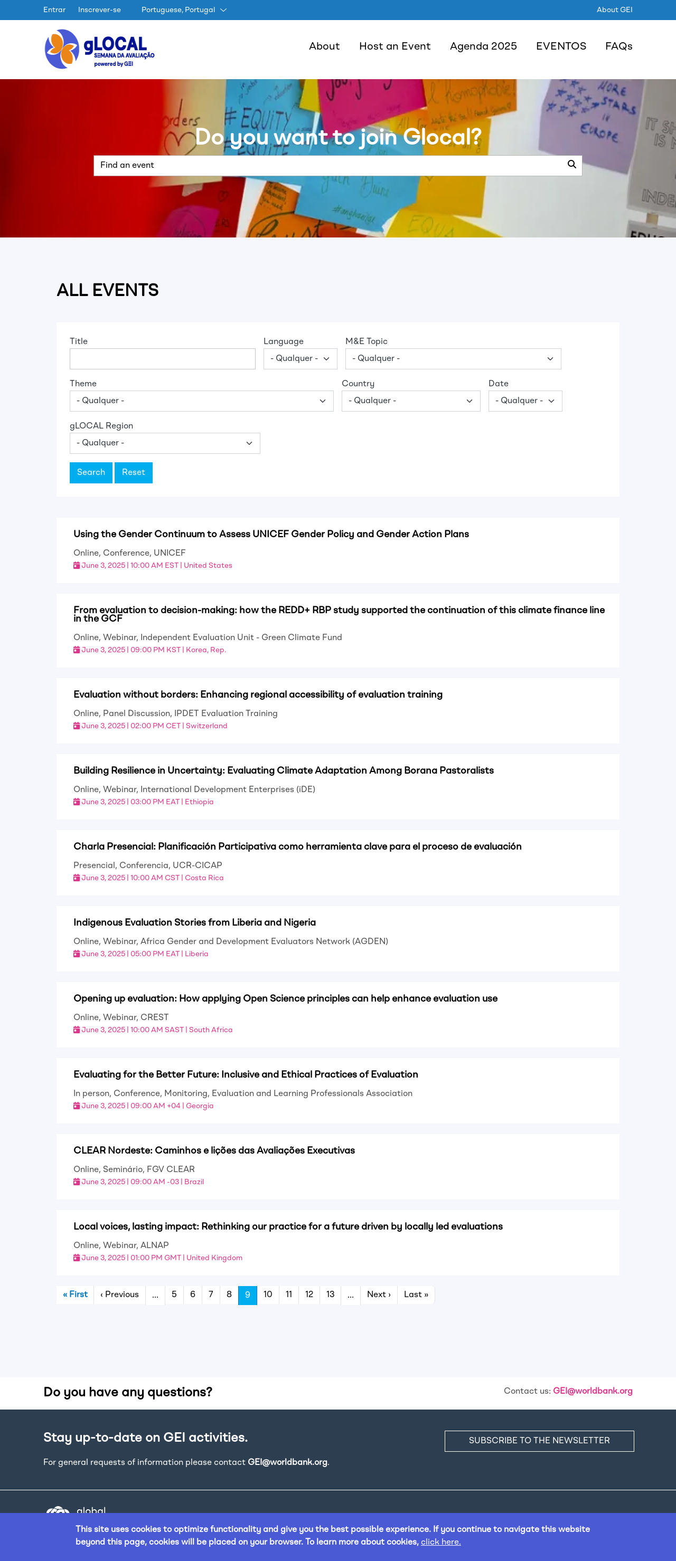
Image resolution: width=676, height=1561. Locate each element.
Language (284, 342)
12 (309, 1295)
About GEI (615, 10)
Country (358, 384)
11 (289, 1295)
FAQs (619, 47)
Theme (83, 384)
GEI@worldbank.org (593, 1391)
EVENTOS (561, 47)
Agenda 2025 (483, 47)
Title (79, 342)
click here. (441, 1542)
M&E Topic (366, 342)
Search (91, 473)
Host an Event (395, 47)
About (324, 47)
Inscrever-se (99, 10)
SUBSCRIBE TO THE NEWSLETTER (539, 1441)
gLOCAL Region (101, 426)
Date (499, 384)
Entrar (54, 10)
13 (330, 1295)
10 (268, 1295)
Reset (133, 473)
